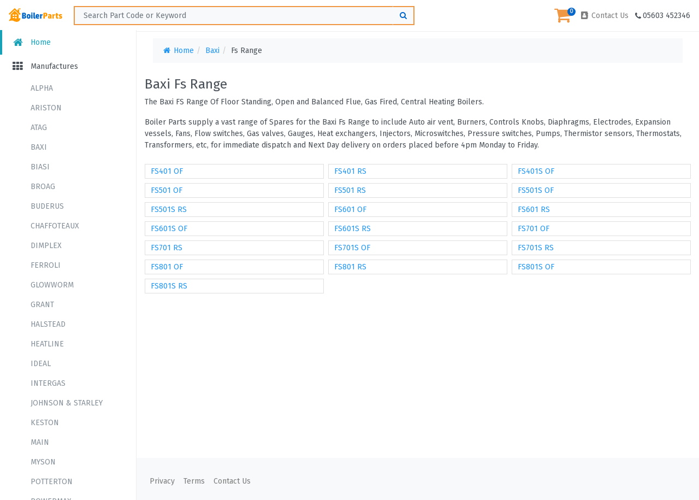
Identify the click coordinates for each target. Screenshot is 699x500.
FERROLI (46, 265)
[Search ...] (244, 15)
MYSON (43, 462)
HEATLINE (47, 344)
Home (31, 42)
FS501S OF (536, 190)
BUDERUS (47, 206)
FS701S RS (536, 247)
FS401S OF (536, 171)
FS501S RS (169, 209)
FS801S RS (169, 286)
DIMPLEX (46, 245)
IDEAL (41, 363)
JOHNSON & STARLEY (67, 403)
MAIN (40, 442)
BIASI (40, 167)
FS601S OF (169, 228)
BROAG (43, 186)
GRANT (42, 304)
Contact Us (604, 15)
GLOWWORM (52, 285)
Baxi (212, 50)
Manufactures (44, 66)
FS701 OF (533, 228)
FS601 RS (534, 209)
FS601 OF (350, 209)
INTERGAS (48, 383)
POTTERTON (52, 481)
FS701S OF (352, 247)
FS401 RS (350, 171)
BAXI (39, 147)
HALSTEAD (48, 324)
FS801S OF (536, 267)
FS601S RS (352, 228)
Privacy (162, 481)
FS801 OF (167, 267)
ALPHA (42, 88)
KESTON (45, 422)
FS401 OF (167, 171)
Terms (194, 481)
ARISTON (46, 108)
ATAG (39, 127)
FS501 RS (350, 190)
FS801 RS (350, 267)
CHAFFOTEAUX (55, 226)
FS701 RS (166, 247)
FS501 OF (166, 190)
